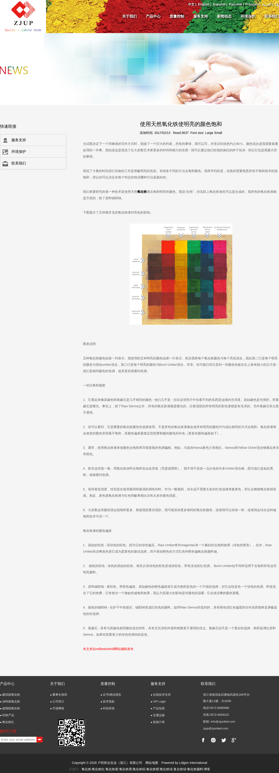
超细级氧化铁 (11, 708)
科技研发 (109, 708)
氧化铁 (142, 191)
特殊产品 (8, 715)
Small (218, 133)
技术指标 (109, 701)
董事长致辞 (59, 694)
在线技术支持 (162, 694)
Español (219, 4)
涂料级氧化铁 (11, 701)
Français (252, 4)
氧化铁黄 (112, 769)
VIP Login (159, 701)
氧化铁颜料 (195, 769)
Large (209, 133)
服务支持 (200, 16)
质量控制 (177, 16)
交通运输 (159, 715)
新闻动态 (224, 16)
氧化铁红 (8, 722)
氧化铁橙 (152, 769)
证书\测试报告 (112, 694)
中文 (191, 4)
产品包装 (159, 708)
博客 (207, 769)
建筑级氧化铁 (11, 694)
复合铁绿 (179, 769)
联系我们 (271, 16)
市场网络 (58, 708)
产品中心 (153, 16)
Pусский (235, 4)
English (204, 4)
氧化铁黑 (125, 769)
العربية (266, 4)
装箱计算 (159, 722)
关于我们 (129, 16)
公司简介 (58, 701)
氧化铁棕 (139, 769)
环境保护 (248, 16)
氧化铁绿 (166, 769)
